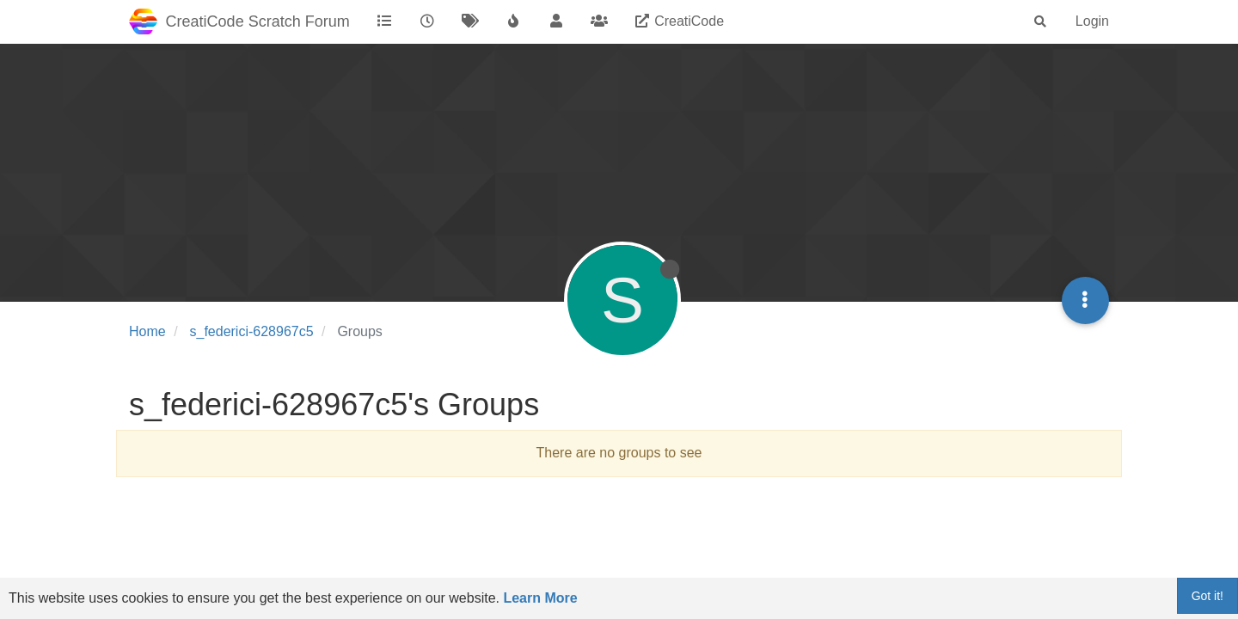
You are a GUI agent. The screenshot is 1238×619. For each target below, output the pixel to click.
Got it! (1207, 596)
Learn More (540, 598)
